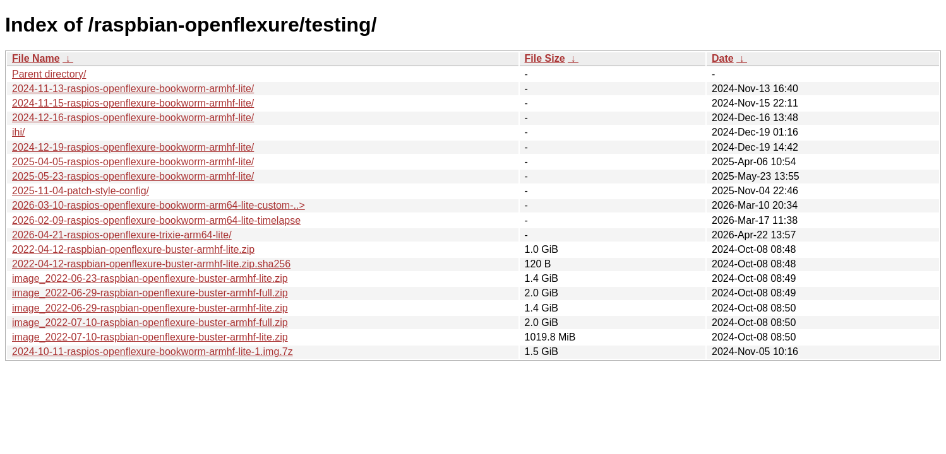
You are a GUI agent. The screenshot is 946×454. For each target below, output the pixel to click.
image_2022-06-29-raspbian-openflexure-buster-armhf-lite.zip (150, 308)
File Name (36, 58)
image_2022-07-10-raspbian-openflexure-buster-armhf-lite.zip (150, 337)
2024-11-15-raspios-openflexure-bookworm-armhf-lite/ (133, 103)
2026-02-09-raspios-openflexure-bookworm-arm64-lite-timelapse (156, 220)
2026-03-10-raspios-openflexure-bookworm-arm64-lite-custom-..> (158, 205)
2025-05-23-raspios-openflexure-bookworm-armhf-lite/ (133, 176)
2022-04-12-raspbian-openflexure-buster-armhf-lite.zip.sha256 (151, 264)
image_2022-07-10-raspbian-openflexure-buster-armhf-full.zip (150, 322)
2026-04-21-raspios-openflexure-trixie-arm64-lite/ (122, 235)
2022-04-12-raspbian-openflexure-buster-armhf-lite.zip (133, 249)
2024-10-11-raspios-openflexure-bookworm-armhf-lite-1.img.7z (152, 351)
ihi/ (18, 132)
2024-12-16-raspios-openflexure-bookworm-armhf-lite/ (133, 117)
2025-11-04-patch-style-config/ (80, 190)
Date (723, 58)
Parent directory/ (49, 74)
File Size (545, 58)
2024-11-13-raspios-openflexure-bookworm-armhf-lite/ (133, 88)
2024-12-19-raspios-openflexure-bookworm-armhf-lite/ (133, 147)
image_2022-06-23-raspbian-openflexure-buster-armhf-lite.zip (150, 278)
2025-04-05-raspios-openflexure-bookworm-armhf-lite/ (133, 161)
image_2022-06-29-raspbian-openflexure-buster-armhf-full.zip (150, 293)
